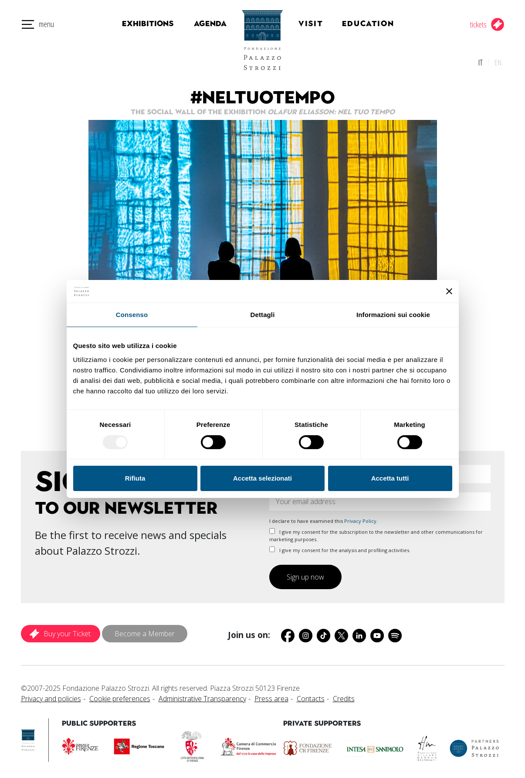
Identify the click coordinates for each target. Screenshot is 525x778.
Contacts (311, 695)
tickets (478, 24)
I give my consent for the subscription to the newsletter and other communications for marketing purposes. (376, 532)
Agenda (201, 23)
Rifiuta (135, 478)
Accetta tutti (390, 478)
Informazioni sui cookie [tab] (393, 314)
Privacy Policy (360, 518)
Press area (271, 695)
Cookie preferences (119, 695)
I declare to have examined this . (323, 518)
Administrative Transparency (202, 695)
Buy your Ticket (67, 630)
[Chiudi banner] (449, 291)
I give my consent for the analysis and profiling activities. (339, 547)
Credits (344, 695)
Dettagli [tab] (263, 314)
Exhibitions (143, 23)
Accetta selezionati (262, 478)
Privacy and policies (51, 695)
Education (375, 23)
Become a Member (145, 630)
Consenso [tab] (132, 314)
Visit (320, 23)
